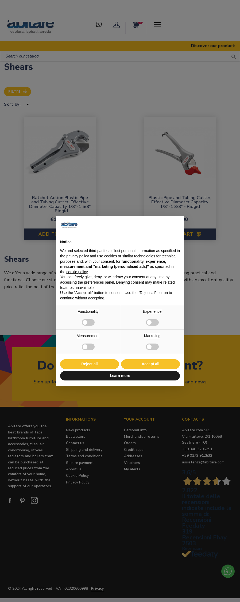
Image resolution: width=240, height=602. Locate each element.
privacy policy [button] (77, 256)
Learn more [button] (120, 376)
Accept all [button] (150, 364)
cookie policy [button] (76, 272)
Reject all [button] (89, 364)
